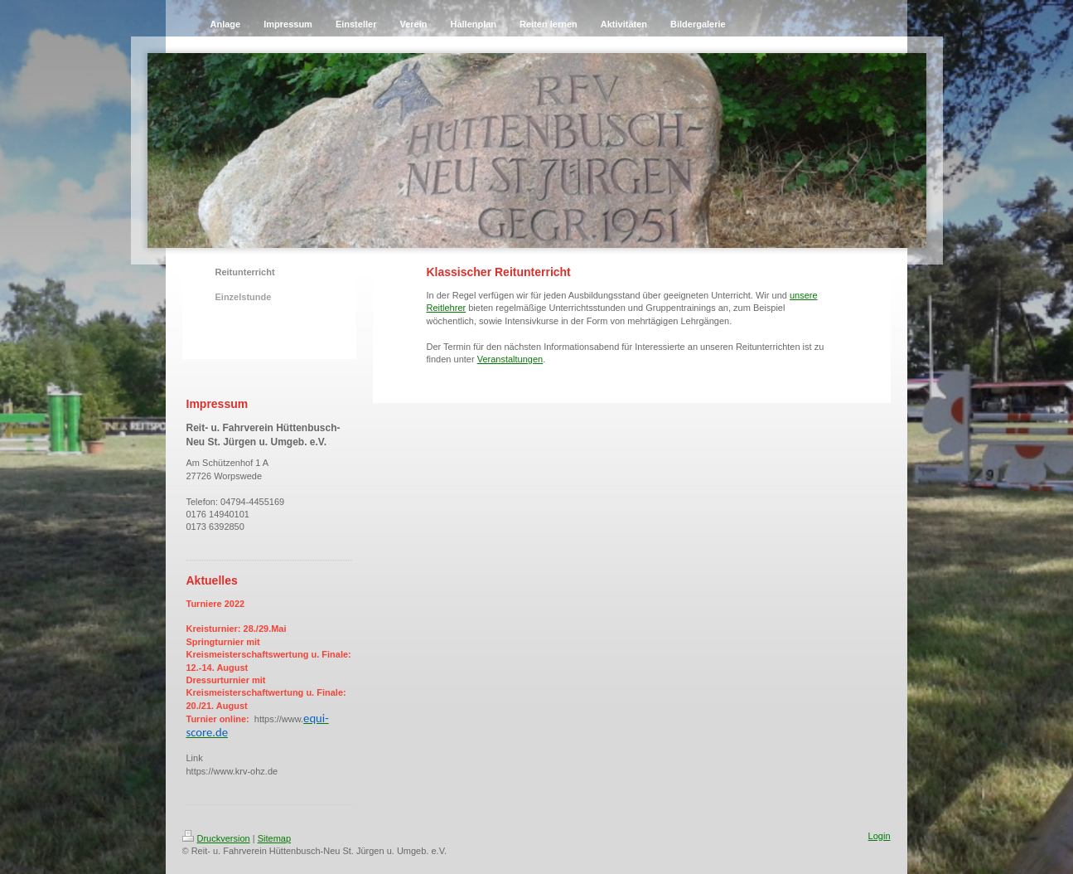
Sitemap (274, 838)
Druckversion (216, 838)
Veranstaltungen (510, 359)
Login (879, 836)
